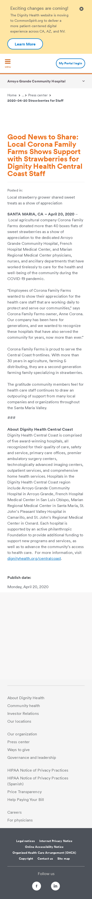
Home (13, 95)
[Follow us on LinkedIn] (59, 887)
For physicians (20, 820)
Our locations (19, 721)
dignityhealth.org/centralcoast (34, 558)
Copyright (26, 858)
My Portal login (70, 63)
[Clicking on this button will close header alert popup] (81, 9)
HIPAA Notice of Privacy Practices (37, 770)
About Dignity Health (25, 698)
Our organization (22, 734)
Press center (39, 95)
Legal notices (25, 841)
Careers (14, 812)
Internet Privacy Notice (55, 841)
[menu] (8, 63)
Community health (23, 705)
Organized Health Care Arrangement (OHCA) (44, 852)
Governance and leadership (31, 757)
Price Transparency (24, 791)
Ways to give (18, 749)
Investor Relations (23, 713)
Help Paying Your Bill (25, 799)
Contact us (45, 858)
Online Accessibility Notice (44, 847)
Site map (63, 858)
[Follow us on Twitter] (46, 884)
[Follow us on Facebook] (32, 887)
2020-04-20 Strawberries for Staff (35, 100)
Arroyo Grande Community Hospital (36, 81)
